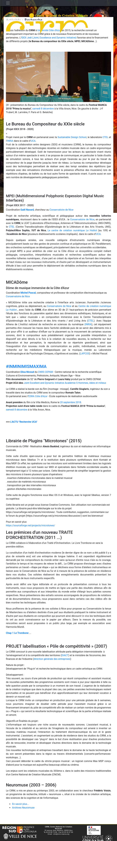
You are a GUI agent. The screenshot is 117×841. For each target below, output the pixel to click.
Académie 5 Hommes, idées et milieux (85, 382)
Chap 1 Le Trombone (17, 633)
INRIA (10, 140)
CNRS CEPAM (45, 371)
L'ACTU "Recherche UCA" (23, 421)
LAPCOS (84, 353)
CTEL (105, 137)
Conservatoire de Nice (61, 209)
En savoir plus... (20, 804)
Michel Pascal (28, 292)
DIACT (65, 655)
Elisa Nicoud (27, 371)
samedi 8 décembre (43, 108)
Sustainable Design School (72, 137)
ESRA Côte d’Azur (37, 396)
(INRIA (87, 324)
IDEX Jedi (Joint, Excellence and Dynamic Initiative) (48, 37)
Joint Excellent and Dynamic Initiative (44, 382)
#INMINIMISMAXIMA (26, 366)
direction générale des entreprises (52, 659)
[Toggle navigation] (8, 3)
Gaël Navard (27, 209)
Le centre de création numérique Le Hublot (72, 230)
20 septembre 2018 (70, 402)
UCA (33, 140)
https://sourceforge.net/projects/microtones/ (30, 525)
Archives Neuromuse (23, 807)
